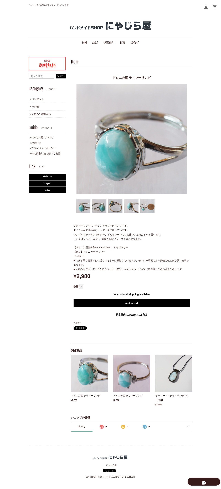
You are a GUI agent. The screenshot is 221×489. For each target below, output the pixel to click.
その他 (35, 106)
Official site (47, 176)
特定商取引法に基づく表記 (45, 153)
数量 (76, 286)
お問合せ (36, 142)
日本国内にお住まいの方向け (131, 314)
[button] (109, 42)
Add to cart (131, 303)
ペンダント (38, 99)
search (60, 76)
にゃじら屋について (42, 137)
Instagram (47, 183)
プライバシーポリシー (43, 148)
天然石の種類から (41, 114)
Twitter (47, 190)
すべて (81, 426)
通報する (77, 323)
